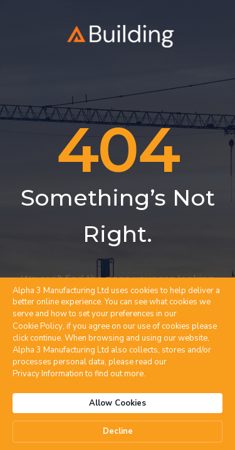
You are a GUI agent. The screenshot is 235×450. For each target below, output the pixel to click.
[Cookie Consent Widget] (117, 364)
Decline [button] (118, 431)
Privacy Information (48, 373)
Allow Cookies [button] (117, 403)
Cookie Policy (38, 326)
